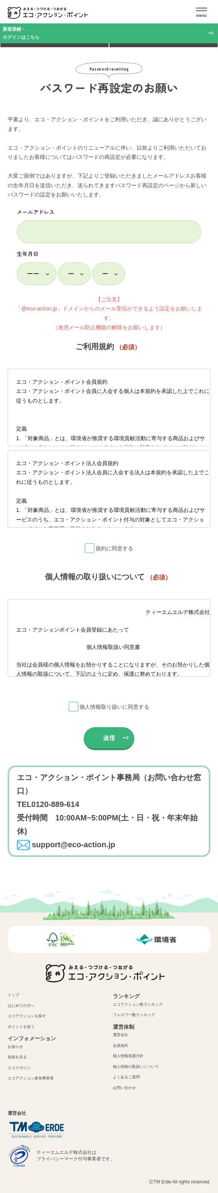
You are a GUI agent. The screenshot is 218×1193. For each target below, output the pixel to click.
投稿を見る (17, 1057)
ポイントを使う (21, 1027)
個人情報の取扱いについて (136, 1066)
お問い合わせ (124, 1088)
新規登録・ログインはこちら (21, 33)
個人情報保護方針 (128, 1056)
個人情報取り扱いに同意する (114, 707)
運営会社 (120, 1035)
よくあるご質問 (126, 1077)
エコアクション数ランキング (138, 1004)
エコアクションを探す (27, 1016)
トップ (13, 995)
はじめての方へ (21, 1005)
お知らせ (15, 1046)
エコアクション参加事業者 (31, 1078)
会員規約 (120, 1045)
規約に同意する (114, 548)
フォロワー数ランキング (134, 1015)
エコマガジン (19, 1068)
